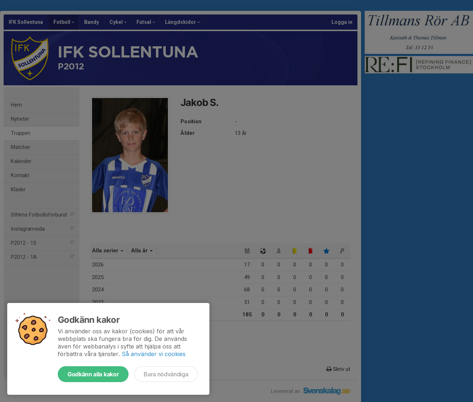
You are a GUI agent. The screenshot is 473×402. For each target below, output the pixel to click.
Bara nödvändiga (166, 374)
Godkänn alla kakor (93, 374)
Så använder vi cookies (154, 354)
